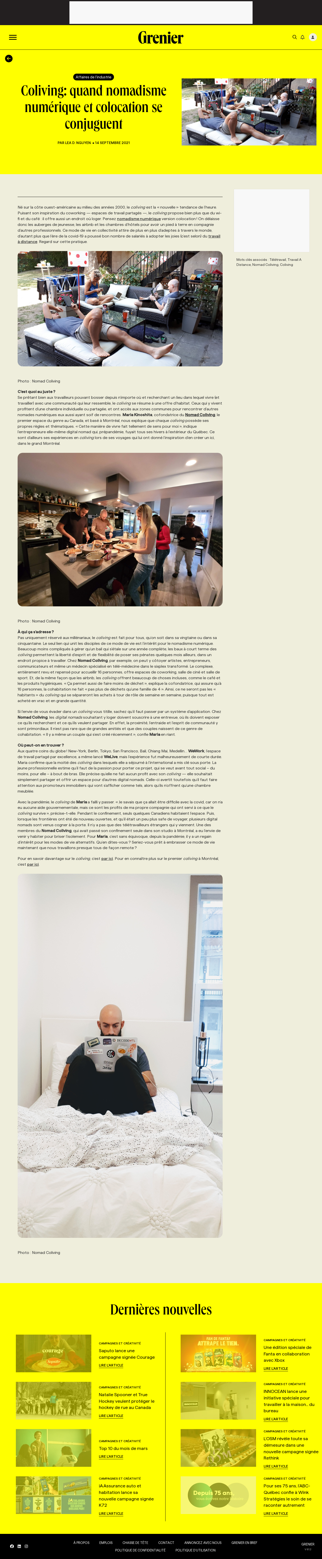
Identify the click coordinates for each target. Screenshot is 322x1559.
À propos (81, 1542)
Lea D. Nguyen (78, 143)
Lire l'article (111, 1365)
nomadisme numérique (139, 219)
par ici (107, 858)
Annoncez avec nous (202, 1542)
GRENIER (307, 1544)
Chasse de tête (135, 1542)
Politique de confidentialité (140, 1550)
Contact (166, 1542)
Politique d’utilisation (196, 1550)
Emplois (105, 1542)
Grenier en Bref (244, 1542)
